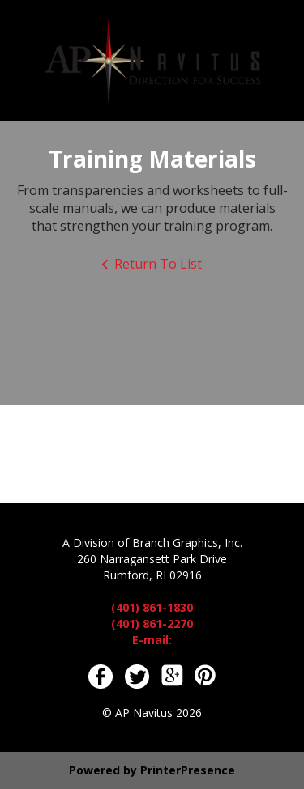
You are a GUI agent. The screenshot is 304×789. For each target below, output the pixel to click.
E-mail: (152, 639)
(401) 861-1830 (152, 607)
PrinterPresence (187, 770)
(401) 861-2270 (152, 623)
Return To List (158, 264)
